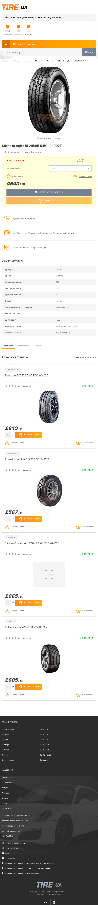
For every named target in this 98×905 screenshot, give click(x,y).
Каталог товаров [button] (18, 44)
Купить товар (28, 435)
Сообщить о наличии (49, 192)
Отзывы (37, 345)
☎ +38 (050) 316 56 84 (50, 17)
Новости (5, 803)
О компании (7, 777)
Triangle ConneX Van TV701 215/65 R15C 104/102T (32, 543)
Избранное (18, 32)
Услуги (5, 788)
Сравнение (7, 32)
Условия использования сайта (15, 821)
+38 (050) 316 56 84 (12, 848)
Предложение (23, 345)
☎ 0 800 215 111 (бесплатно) (19, 17)
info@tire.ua (8, 858)
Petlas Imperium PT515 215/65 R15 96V (26, 627)
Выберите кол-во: (14, 168)
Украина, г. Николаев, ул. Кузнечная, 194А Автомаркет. (26, 868)
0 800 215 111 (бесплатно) (14, 843)
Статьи (5, 798)
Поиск (89, 52)
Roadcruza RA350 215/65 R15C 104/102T (26, 375)
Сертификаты (8, 783)
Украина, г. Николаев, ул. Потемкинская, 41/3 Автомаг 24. (28, 863)
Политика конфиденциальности (16, 815)
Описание (8, 345)
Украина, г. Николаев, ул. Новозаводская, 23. (23, 873)
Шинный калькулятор (11, 831)
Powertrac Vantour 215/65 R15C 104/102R (27, 459)
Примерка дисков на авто (13, 826)
